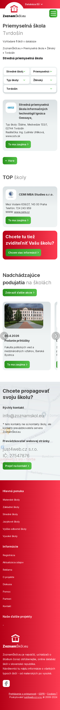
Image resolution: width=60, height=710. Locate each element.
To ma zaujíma (17, 144)
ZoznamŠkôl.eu (12, 48)
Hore (11, 160)
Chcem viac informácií (22, 252)
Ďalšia (56, 336)
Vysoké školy (10, 536)
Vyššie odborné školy (14, 528)
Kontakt (7, 606)
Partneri (7, 598)
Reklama (7, 569)
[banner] (14, 10)
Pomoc (7, 591)
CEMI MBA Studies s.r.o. (36, 194)
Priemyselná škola (33, 48)
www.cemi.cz (22, 212)
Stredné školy (10, 514)
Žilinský (51, 48)
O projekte (8, 577)
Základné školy (11, 507)
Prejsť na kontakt (16, 465)
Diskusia (7, 584)
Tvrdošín (10, 52)
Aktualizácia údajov (13, 562)
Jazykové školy (11, 521)
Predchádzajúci (4, 336)
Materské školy (11, 499)
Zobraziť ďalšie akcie (18, 292)
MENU (53, 13)
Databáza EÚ (32, 4)
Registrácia (9, 555)
